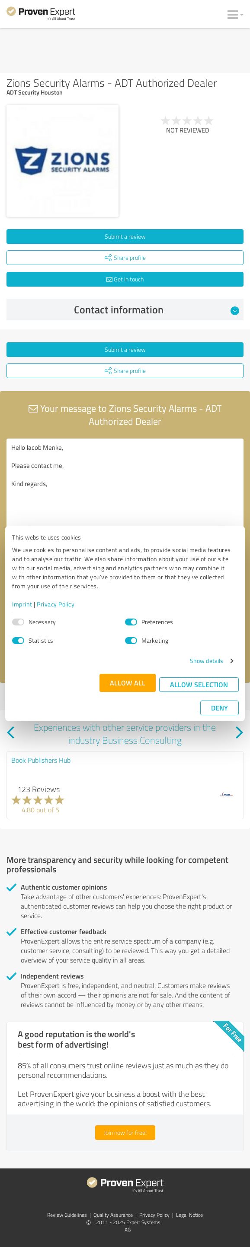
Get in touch (125, 279)
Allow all (127, 683)
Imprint (22, 604)
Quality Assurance (113, 1215)
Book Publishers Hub (41, 760)
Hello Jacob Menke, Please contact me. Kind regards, (125, 487)
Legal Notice (189, 1215)
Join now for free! (125, 1132)
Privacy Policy (55, 604)
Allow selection (199, 684)
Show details (206, 661)
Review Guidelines (67, 1215)
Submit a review (125, 236)
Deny (219, 708)
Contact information (157, 309)
